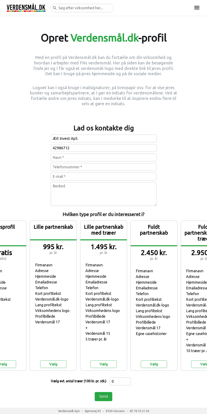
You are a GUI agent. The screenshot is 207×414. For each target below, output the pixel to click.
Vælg (53, 364)
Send (103, 396)
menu (196, 7)
